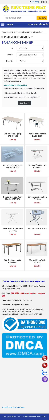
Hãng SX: (9, 61)
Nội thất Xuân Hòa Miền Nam (13, 407)
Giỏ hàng (35, 2)
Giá (12, 48)
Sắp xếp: (10, 55)
